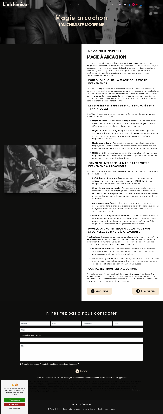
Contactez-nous (145, 291)
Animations (62, 5)
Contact (103, 5)
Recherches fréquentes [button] (81, 405)
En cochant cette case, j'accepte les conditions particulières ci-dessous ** (50, 361)
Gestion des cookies (106, 409)
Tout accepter (14, 400)
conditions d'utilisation (99, 375)
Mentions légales (88, 409)
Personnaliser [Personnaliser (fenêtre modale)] (14, 409)
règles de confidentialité (76, 375)
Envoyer (84, 368)
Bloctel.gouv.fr (136, 387)
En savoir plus (100, 291)
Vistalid (52, 409)
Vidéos (72, 5)
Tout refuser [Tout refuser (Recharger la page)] (14, 404)
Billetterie (113, 5)
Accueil (52, 5)
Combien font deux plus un (30, 333)
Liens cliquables (91, 5)
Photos (80, 5)
